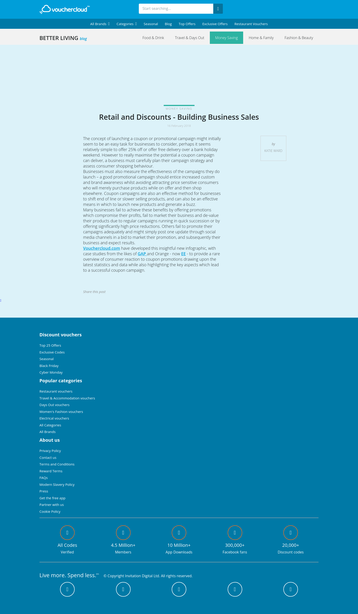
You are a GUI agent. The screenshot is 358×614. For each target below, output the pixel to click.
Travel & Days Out (189, 37)
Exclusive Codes (52, 352)
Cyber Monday (51, 372)
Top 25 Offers (50, 345)
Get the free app (52, 498)
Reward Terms (51, 471)
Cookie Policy (50, 511)
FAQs (43, 477)
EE (183, 253)
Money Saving (226, 37)
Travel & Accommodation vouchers (67, 398)
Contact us (47, 457)
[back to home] (64, 9)
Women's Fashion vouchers (61, 411)
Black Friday (48, 365)
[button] (100, 24)
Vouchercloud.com (101, 248)
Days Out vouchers (54, 404)
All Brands (47, 431)
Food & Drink (153, 37)
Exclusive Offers (215, 23)
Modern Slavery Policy (56, 484)
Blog (168, 23)
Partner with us (51, 504)
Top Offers (187, 23)
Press (43, 491)
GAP (142, 253)
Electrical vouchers (54, 418)
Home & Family (261, 37)
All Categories (50, 425)
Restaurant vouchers (251, 23)
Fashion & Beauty (298, 37)
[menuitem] (100, 24)
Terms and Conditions (57, 464)
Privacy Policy (50, 450)
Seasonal (151, 23)
